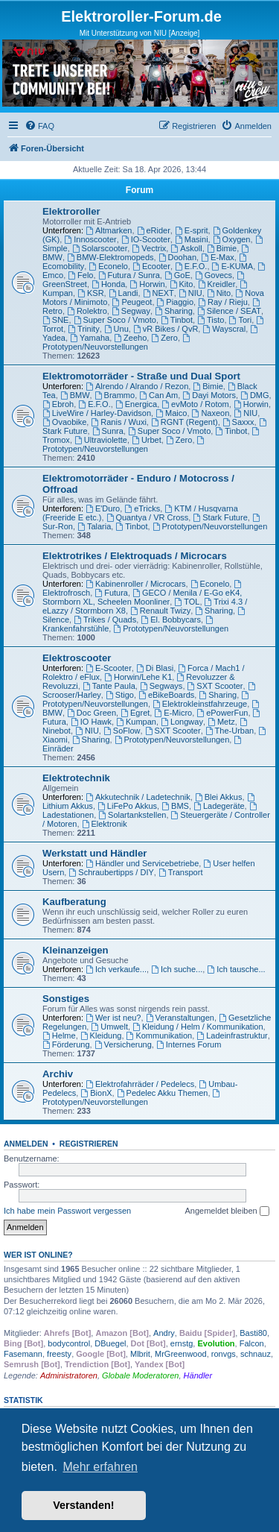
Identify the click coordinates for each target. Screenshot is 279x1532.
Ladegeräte (219, 805)
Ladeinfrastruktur (231, 1035)
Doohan (177, 257)
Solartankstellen (132, 814)
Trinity (83, 328)
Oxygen (232, 239)
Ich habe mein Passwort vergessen (67, 1210)
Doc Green (91, 712)
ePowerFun (222, 712)
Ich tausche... (236, 969)
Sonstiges (65, 998)
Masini (191, 239)
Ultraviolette (100, 439)
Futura (111, 592)
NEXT (158, 293)
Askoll (186, 248)
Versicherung (123, 1044)
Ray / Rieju (223, 301)
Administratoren (68, 1375)
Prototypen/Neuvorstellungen (117, 342)
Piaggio (175, 301)
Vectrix (149, 248)
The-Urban (229, 730)
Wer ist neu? (113, 1017)
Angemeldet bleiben (227, 1211)
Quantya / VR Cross (147, 517)
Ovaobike (64, 421)
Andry (164, 1332)
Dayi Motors (209, 395)
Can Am (158, 395)
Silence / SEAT (229, 310)
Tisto (210, 319)
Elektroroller (71, 211)
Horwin (146, 284)
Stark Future (220, 517)
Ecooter (151, 266)
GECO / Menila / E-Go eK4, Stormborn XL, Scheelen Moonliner (142, 597)
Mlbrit (140, 1353)
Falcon (252, 1343)
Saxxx (238, 421)
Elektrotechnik (76, 778)
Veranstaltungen (180, 1017)
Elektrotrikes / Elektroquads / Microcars (134, 555)
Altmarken (109, 230)
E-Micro (173, 712)
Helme (59, 1035)
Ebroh (58, 404)
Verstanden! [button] (83, 1505)
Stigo (120, 694)
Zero (164, 337)
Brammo (114, 395)
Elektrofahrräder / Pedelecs (140, 1083)
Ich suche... (176, 969)
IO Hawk (91, 721)
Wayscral (224, 328)
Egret (135, 712)
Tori (240, 319)
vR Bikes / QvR (165, 328)
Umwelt (109, 1026)
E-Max (217, 257)
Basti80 (253, 1332)
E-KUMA (233, 266)
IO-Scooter (145, 239)
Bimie (222, 248)
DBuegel (110, 1343)
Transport (180, 872)
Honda (108, 284)
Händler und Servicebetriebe (142, 863)
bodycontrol (69, 1343)
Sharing (174, 310)
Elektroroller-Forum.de (141, 16)
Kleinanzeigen (75, 950)
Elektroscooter (76, 657)
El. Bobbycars (171, 619)
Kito (181, 284)
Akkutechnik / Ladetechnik (138, 796)
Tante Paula (109, 685)
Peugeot (132, 301)
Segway (131, 310)
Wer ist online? (38, 1254)
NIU (190, 293)
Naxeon (211, 413)
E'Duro (103, 508)
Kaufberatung (74, 901)
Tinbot (177, 319)
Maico (171, 413)
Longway (182, 721)
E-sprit (191, 230)
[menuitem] (39, 126)
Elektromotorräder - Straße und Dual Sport (141, 376)
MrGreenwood (181, 1353)
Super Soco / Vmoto (115, 319)
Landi (123, 293)
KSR (90, 293)
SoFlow (122, 730)
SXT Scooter (215, 685)
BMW (75, 395)
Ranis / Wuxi (118, 421)
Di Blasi (154, 667)
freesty (59, 1353)
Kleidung (101, 1035)
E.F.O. (191, 266)
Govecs (213, 275)
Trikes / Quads (105, 619)
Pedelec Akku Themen (162, 1092)
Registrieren (89, 1143)
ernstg (181, 1343)
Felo (80, 275)
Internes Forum (188, 1044)
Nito (219, 293)
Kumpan (136, 721)
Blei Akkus (219, 796)
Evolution (215, 1343)
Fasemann (23, 1353)
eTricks (142, 508)
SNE (55, 319)
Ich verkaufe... (116, 969)
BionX (96, 1092)
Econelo (108, 266)
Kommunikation (159, 1035)
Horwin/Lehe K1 (138, 676)
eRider (153, 230)
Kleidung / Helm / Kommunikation (197, 1026)
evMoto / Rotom (194, 404)
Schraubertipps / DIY (110, 872)
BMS (175, 805)
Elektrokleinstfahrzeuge (200, 703)
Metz (221, 721)
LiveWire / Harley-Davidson (96, 413)
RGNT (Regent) (184, 421)
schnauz (255, 1353)
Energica (136, 404)
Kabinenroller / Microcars (136, 583)
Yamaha (89, 337)
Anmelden (26, 1143)
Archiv (57, 1073)
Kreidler (217, 284)
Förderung (66, 1044)
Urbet (146, 439)
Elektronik (104, 823)
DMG (254, 395)
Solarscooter (100, 248)
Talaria (94, 526)
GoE (177, 275)
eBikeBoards (166, 694)
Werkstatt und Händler (94, 853)
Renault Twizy (160, 610)
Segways (161, 685)
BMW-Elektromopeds (110, 257)
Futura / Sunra (129, 275)
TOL (186, 601)
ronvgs (223, 1353)
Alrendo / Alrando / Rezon (137, 386)
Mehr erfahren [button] (100, 1466)
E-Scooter (109, 667)
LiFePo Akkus (127, 805)
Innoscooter (90, 239)
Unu (116, 328)
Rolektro (87, 310)
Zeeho (130, 337)
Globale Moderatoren (140, 1375)
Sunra (108, 430)
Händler (198, 1375)
